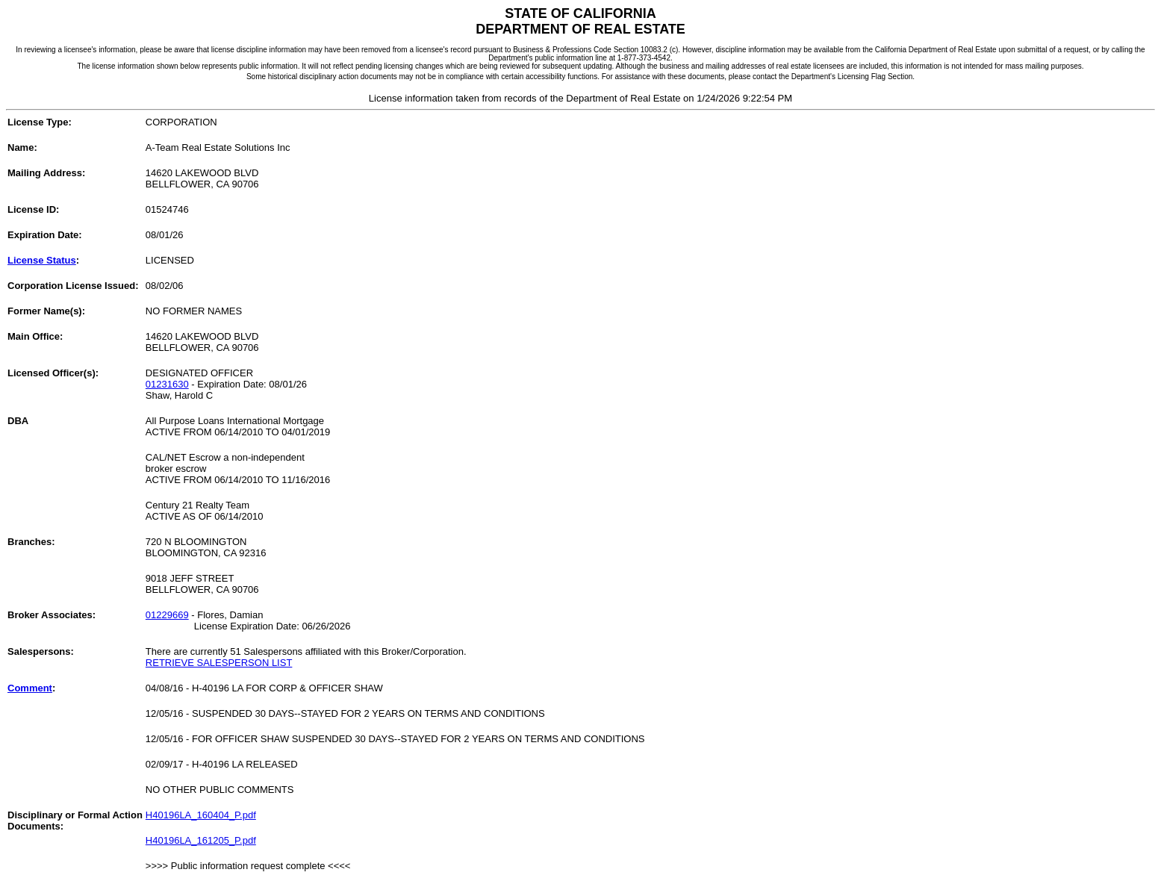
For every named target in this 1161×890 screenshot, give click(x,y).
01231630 (167, 384)
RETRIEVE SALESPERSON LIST (219, 662)
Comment (29, 688)
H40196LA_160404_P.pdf (201, 815)
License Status (41, 260)
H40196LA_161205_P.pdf (201, 840)
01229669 (167, 614)
